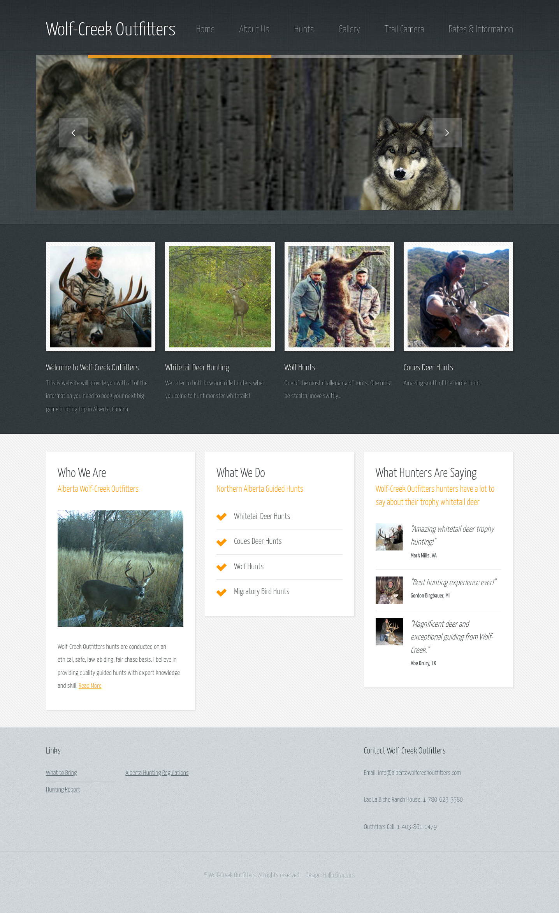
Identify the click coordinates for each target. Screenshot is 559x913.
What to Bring (61, 773)
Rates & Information (481, 29)
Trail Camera (404, 29)
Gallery (349, 29)
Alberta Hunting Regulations (157, 773)
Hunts (304, 29)
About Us (254, 29)
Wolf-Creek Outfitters (111, 30)
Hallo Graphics (339, 875)
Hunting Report (63, 790)
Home (205, 29)
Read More (90, 686)
